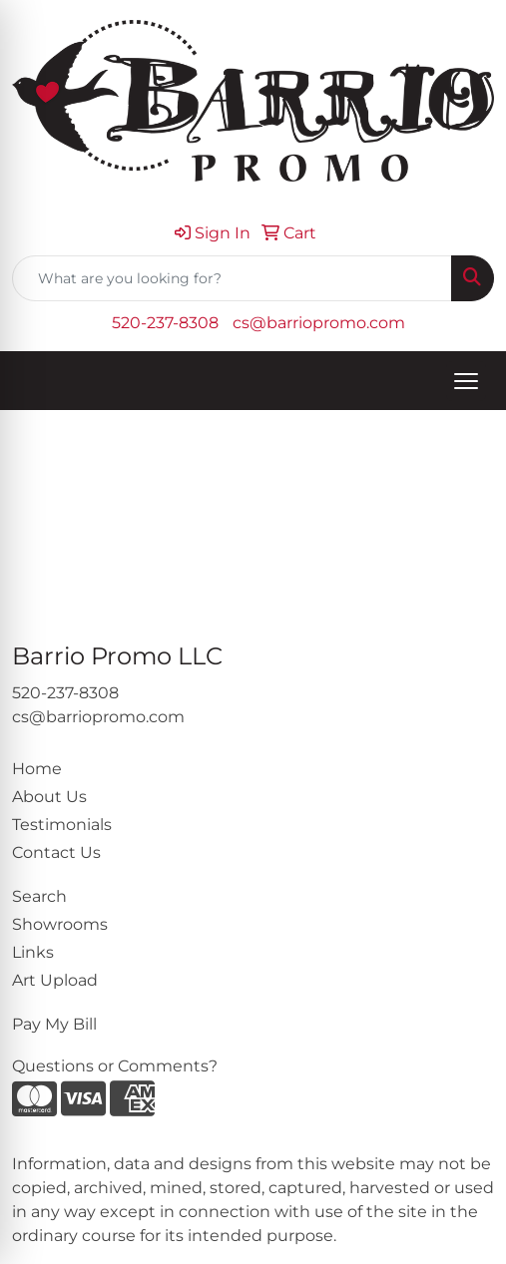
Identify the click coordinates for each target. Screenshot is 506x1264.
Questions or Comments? (115, 1065)
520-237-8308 (165, 322)
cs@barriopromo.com (319, 322)
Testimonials (62, 824)
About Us (49, 796)
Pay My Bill (54, 1024)
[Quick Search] (232, 278)
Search (39, 896)
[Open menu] (466, 381)
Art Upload (55, 980)
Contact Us (56, 852)
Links (33, 952)
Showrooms (60, 924)
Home (37, 768)
